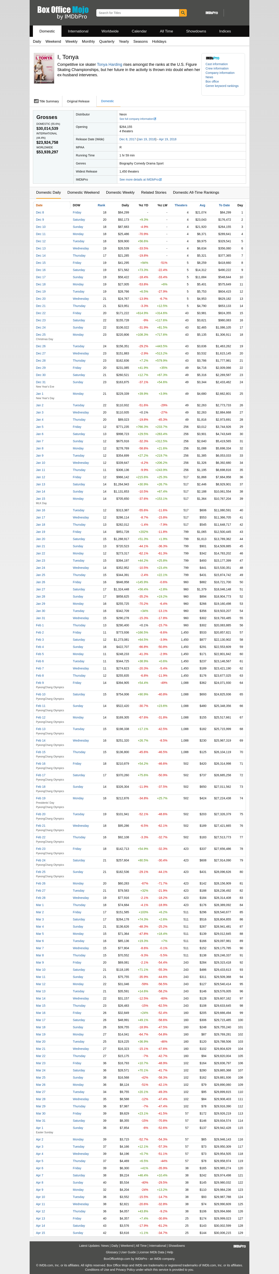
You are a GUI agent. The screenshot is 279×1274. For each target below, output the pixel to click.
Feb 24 (41, 860)
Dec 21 (41, 306)
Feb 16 (41, 763)
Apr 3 (39, 1146)
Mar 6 (40, 941)
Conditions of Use (97, 1269)
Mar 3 (40, 919)
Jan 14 (40, 491)
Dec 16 (41, 270)
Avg (202, 205)
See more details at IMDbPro (140, 179)
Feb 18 (41, 786)
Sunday (78, 227)
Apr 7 (39, 1175)
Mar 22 (41, 1056)
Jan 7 (39, 441)
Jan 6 (39, 434)
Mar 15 (41, 1005)
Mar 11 (41, 977)
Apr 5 (39, 1161)
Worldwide (110, 31)
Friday (77, 212)
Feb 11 (41, 706)
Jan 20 (40, 539)
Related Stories (153, 192)
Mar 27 (41, 1092)
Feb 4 (40, 647)
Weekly (71, 41)
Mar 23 (41, 1063)
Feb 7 (40, 668)
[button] (223, 88)
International (78, 31)
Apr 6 (39, 1168)
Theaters (181, 205)
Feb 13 (41, 729)
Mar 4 (40, 926)
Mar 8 (40, 955)
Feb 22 (41, 837)
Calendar (139, 31)
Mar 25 (41, 1077)
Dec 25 (41, 334)
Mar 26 (41, 1084)
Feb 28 (41, 898)
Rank (101, 205)
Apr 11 (40, 1204)
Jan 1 (39, 393)
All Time (166, 31)
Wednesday (81, 248)
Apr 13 (40, 1218)
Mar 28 (41, 1099)
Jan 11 (40, 470)
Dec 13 (41, 248)
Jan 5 (39, 427)
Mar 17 (41, 1020)
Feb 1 (40, 625)
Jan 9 (39, 455)
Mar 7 (40, 948)
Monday (78, 234)
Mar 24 (41, 1070)
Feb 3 (40, 639)
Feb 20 (41, 814)
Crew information (217, 68)
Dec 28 (41, 360)
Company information (220, 73)
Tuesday (78, 241)
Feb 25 (41, 872)
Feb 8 (40, 675)
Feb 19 (41, 798)
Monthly (88, 41)
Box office (212, 81)
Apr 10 (40, 1197)
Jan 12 (40, 477)
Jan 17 (40, 517)
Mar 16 (41, 1013)
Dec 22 (41, 313)
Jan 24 (40, 567)
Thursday (79, 255)
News (209, 77)
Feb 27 (41, 890)
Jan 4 (39, 419)
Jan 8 (39, 448)
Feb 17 (41, 775)
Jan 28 (40, 596)
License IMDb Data (151, 1252)
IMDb (157, 1258)
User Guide (128, 1252)
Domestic (47, 31)
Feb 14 (41, 740)
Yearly (124, 41)
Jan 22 (40, 553)
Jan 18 (40, 524)
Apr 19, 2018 (167, 139)
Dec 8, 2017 (127, 139)
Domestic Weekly (120, 192)
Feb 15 (41, 752)
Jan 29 (40, 603)
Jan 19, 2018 (146, 139)
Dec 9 (40, 219)
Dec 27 (41, 353)
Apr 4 (39, 1153)
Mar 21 (41, 1048)
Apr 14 (40, 1225)
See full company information (138, 118)
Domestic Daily (48, 192)
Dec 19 (41, 291)
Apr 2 (39, 1139)
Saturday (79, 219)
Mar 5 (40, 933)
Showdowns (196, 31)
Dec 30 (41, 375)
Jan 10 (40, 462)
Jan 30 (40, 611)
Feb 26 (41, 883)
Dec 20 (41, 298)
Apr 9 (39, 1189)
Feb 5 (40, 654)
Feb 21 (41, 825)
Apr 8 (39, 1182)
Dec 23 (41, 320)
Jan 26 (40, 582)
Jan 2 (39, 405)
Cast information (217, 64)
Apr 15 (40, 1233)
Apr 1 (39, 1128)
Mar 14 (41, 998)
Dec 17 (41, 277)
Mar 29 (41, 1106)
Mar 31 (41, 1120)
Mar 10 (41, 969)
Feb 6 (40, 661)
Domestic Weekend (83, 192)
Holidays (159, 41)
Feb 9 (40, 682)
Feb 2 (40, 632)
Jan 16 (40, 510)
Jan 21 (40, 546)
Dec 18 (41, 284)
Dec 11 (41, 234)
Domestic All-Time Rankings (196, 192)
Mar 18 (41, 1027)
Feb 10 (41, 694)
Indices (225, 31)
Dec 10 (41, 227)
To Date (224, 205)
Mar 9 (40, 962)
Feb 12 (41, 717)
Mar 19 (41, 1034)
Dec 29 (41, 367)
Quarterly (106, 41)
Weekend (53, 41)
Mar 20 (41, 1041)
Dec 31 (41, 382)
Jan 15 (40, 498)
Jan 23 (40, 560)
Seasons (140, 41)
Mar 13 (41, 991)
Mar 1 (40, 905)
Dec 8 (40, 212)
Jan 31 (40, 618)
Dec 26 (41, 346)
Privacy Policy (125, 1269)
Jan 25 (40, 575)
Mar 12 (41, 984)
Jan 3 (39, 412)
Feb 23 (41, 848)
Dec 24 (41, 327)
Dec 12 (41, 241)
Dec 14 (41, 255)
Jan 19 (40, 532)
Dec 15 (41, 262)
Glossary (112, 1252)
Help (170, 1252)
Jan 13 (40, 484)
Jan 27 (40, 589)
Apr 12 (40, 1211)
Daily (37, 41)
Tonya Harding (109, 64)
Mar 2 (40, 912)
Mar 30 (41, 1113)
